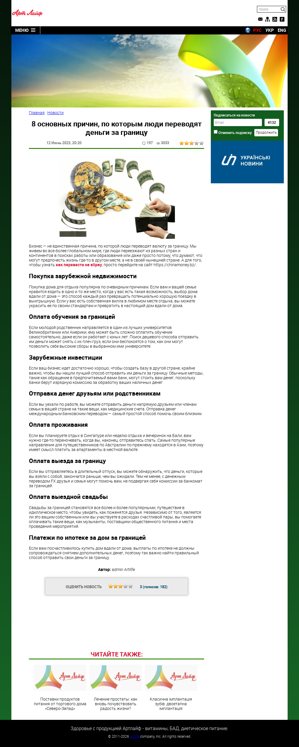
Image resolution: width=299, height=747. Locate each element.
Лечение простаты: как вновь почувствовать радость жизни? (115, 688)
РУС (257, 30)
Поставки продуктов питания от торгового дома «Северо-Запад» (60, 688)
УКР (269, 30)
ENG (282, 30)
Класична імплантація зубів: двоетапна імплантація (171, 688)
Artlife (134, 736)
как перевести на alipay (79, 264)
